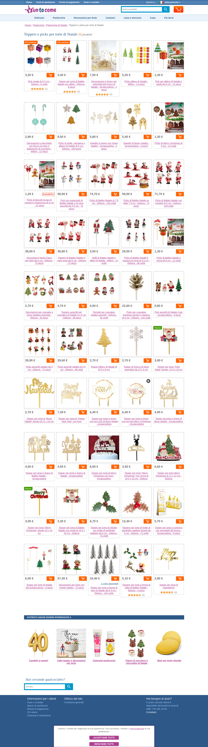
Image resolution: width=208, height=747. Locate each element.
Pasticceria (59, 18)
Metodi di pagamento (38, 709)
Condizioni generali (73, 702)
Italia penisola (169, 2)
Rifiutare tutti (104, 744)
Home (29, 2)
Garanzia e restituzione (39, 715)
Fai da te (169, 18)
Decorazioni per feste (85, 18)
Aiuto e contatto (91, 2)
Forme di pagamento (69, 2)
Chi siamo (32, 712)
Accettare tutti (104, 737)
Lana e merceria (132, 18)
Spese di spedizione (37, 705)
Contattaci (151, 712)
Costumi (110, 18)
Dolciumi (39, 18)
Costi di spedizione (45, 2)
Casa (152, 18)
